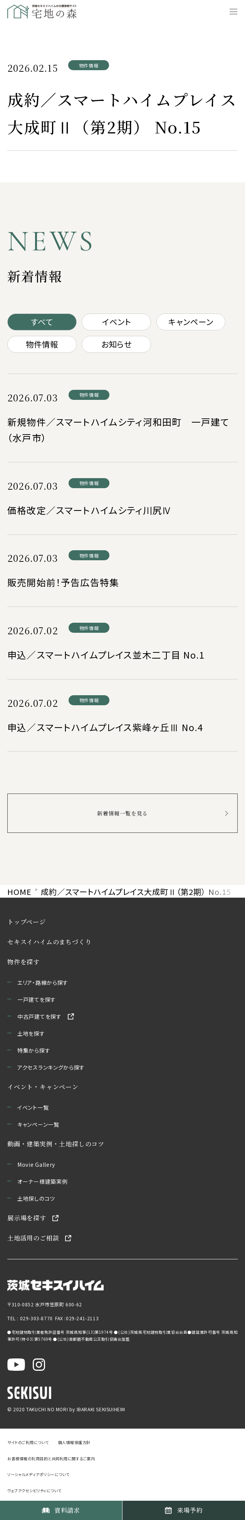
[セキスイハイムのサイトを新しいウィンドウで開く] (29, 1391)
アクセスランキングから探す (51, 1067)
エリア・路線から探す (42, 982)
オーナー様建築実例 (42, 1181)
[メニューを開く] (233, 11)
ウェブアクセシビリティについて (34, 1490)
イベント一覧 (33, 1107)
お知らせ (116, 344)
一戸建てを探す (36, 999)
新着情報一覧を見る (122, 813)
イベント (116, 321)
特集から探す (33, 1050)
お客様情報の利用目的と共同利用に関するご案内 (51, 1458)
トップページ (26, 921)
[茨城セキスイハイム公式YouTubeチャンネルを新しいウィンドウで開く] (16, 1363)
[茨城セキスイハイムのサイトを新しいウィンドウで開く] (55, 1283)
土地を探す (31, 1033)
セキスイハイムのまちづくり (49, 941)
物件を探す (23, 961)
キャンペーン (190, 321)
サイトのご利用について (28, 1442)
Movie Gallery (36, 1164)
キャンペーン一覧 (38, 1124)
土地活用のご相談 (33, 1238)
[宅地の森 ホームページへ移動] (53, 12)
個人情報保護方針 (74, 1442)
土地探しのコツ (36, 1198)
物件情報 (42, 344)
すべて (42, 321)
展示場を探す (26, 1217)
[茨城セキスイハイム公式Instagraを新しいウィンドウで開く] (39, 1363)
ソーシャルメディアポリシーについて (38, 1474)
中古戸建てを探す (39, 1016)
